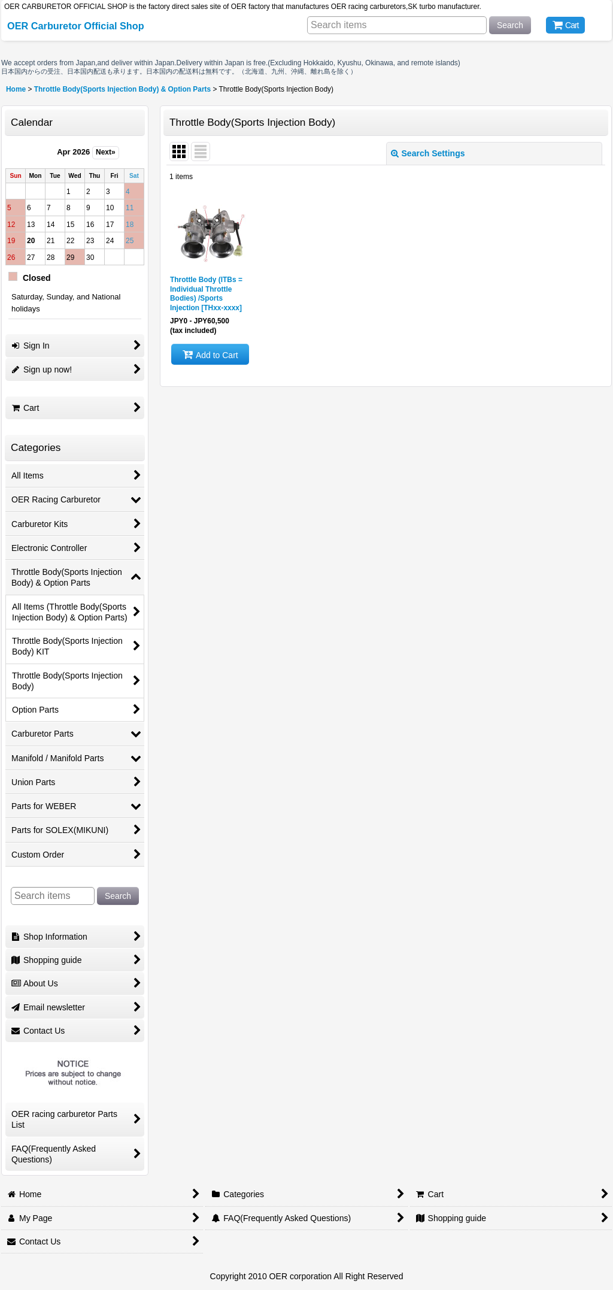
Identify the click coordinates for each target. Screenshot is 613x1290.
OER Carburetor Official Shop (75, 25)
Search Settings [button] (428, 153)
